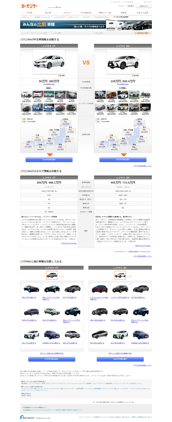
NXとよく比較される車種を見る (120, 353)
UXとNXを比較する (118, 343)
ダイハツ (67, 388)
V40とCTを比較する (29, 320)
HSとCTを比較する (49, 320)
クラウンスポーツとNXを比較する (99, 298)
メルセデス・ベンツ (127, 388)
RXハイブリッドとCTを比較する (71, 321)
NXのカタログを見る (142, 246)
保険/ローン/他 (105, 13)
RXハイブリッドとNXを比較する (140, 321)
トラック (115, 383)
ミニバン (31, 383)
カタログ (67, 13)
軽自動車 (24, 383)
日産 (35, 388)
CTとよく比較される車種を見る (51, 353)
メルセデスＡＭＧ (140, 388)
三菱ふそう (116, 388)
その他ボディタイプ (135, 383)
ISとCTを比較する (69, 297)
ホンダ (40, 388)
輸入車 (48, 13)
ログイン (122, 6)
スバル (51, 388)
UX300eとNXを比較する (140, 343)
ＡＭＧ (37, 390)
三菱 (61, 388)
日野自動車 (97, 388)
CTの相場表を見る (49, 84)
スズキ (57, 388)
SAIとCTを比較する (70, 343)
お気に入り (144, 6)
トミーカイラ (89, 388)
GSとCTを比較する (29, 297)
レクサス (24, 388)
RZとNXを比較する (97, 343)
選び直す (61, 75)
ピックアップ (124, 383)
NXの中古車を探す (123, 160)
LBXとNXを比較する (97, 320)
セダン (48, 383)
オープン (83, 383)
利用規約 (97, 417)
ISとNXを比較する (138, 297)
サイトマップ (148, 2)
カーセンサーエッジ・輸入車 (51, 410)
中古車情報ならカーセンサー (31, 410)
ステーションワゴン (58, 383)
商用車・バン (91, 383)
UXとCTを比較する (29, 343)
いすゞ (73, 388)
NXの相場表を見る (123, 84)
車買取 (123, 13)
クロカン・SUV (40, 383)
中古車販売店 (86, 13)
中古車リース (77, 410)
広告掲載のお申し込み (143, 417)
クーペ (77, 383)
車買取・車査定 (26, 395)
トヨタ (30, 388)
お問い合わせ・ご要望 (128, 417)
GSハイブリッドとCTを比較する (51, 298)
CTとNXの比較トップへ (143, 166)
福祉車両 (109, 383)
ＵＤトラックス (107, 388)
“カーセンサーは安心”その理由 (110, 417)
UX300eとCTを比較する (51, 343)
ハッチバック (69, 383)
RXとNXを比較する (118, 320)
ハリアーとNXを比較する (120, 297)
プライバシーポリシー (85, 417)
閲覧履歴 (131, 6)
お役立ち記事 (142, 13)
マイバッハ (44, 390)
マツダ (46, 388)
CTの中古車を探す (49, 160)
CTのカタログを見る (69, 243)
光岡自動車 (79, 388)
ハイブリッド (101, 383)
